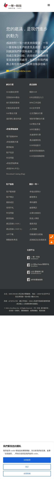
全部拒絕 (27, 473)
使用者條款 (34, 311)
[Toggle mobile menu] (49, 5)
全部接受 (27, 460)
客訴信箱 (42, 311)
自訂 (27, 467)
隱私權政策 (25, 311)
